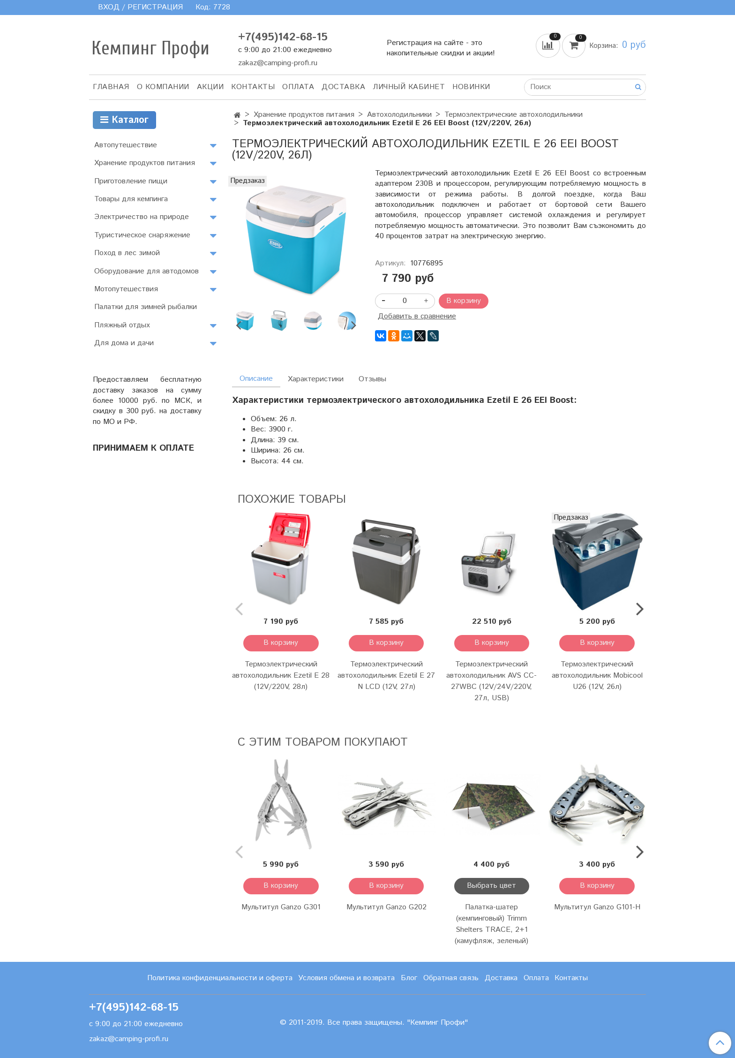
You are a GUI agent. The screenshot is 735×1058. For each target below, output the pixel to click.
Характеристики (316, 379)
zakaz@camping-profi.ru (277, 63)
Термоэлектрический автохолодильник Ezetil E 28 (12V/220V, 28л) (281, 675)
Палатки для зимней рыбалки (145, 307)
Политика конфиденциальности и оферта (219, 978)
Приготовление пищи (130, 181)
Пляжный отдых (122, 325)
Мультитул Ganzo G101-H (597, 907)
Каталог (124, 120)
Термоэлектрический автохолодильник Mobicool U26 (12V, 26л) (597, 675)
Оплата (298, 87)
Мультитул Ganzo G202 (386, 907)
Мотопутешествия (126, 289)
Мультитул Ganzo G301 (281, 907)
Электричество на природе (141, 217)
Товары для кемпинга (131, 199)
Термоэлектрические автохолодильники (513, 114)
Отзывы (372, 379)
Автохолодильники (399, 114)
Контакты (253, 87)
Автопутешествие (125, 145)
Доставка (343, 87)
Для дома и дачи (124, 343)
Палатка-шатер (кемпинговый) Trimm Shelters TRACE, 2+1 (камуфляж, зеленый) (491, 924)
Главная (111, 87)
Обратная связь (451, 978)
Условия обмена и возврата (346, 978)
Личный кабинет (409, 87)
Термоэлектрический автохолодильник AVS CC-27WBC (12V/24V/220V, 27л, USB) (491, 681)
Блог (409, 978)
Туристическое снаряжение (142, 235)
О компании (163, 87)
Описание (256, 378)
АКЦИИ (210, 87)
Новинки (471, 87)
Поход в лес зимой (127, 253)
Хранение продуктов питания (304, 114)
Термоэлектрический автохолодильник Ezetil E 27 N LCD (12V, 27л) (386, 675)
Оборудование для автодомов (146, 271)
